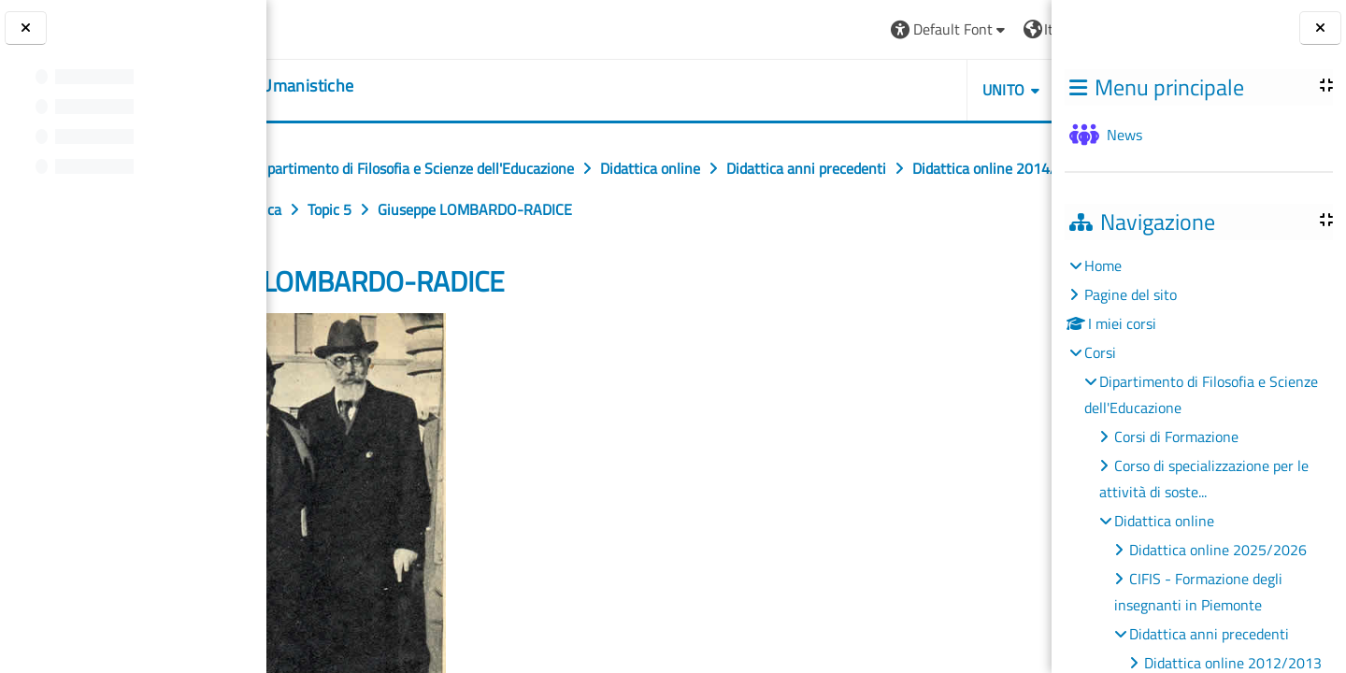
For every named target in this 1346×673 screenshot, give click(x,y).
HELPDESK (940, 90)
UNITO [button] (836, 90)
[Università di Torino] (338, 27)
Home (1103, 265)
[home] (382, 86)
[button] (783, 29)
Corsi (1100, 352)
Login (1005, 29)
